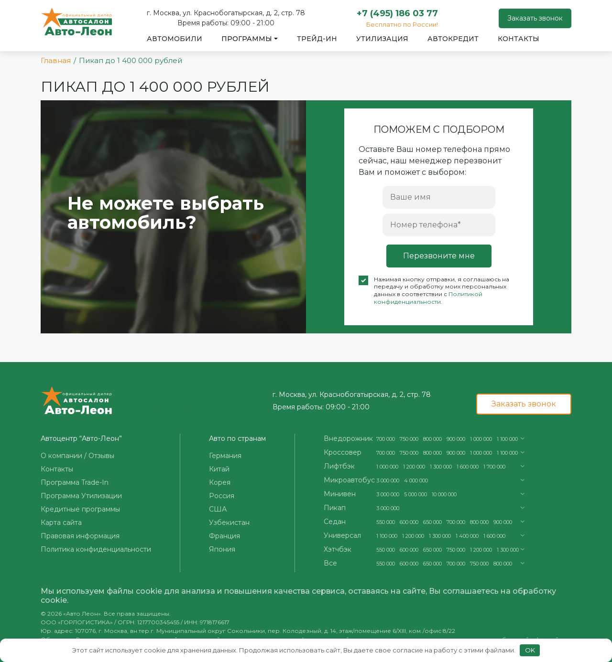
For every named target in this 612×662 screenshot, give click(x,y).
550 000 (385, 522)
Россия (221, 495)
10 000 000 (444, 494)
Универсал (342, 535)
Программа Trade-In (75, 482)
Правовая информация (80, 536)
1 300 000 (441, 466)
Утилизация (382, 38)
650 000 (432, 522)
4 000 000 (416, 480)
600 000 (409, 522)
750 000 (409, 439)
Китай (219, 469)
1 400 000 (467, 536)
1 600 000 (468, 466)
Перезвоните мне (439, 255)
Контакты (518, 38)
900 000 (456, 439)
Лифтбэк (339, 466)
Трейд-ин (317, 38)
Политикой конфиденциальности (428, 297)
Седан (335, 521)
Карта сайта (61, 522)
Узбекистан (229, 522)
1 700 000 (494, 466)
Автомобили (174, 38)
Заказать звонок (535, 18)
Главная (56, 60)
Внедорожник (348, 438)
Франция (224, 536)
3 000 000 (387, 480)
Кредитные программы (80, 509)
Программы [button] (246, 38)
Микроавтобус (349, 480)
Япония (222, 549)
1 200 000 (414, 466)
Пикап (335, 507)
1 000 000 (481, 439)
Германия (225, 455)
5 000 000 (415, 494)
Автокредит (453, 38)
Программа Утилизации (81, 495)
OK (530, 650)
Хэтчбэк (337, 549)
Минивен (340, 494)
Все (330, 563)
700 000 (385, 439)
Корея (219, 482)
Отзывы (101, 455)
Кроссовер (342, 452)
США (218, 509)
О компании (61, 455)
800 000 (432, 439)
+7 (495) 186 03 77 (397, 13)
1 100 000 (507, 439)
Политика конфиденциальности (96, 549)
